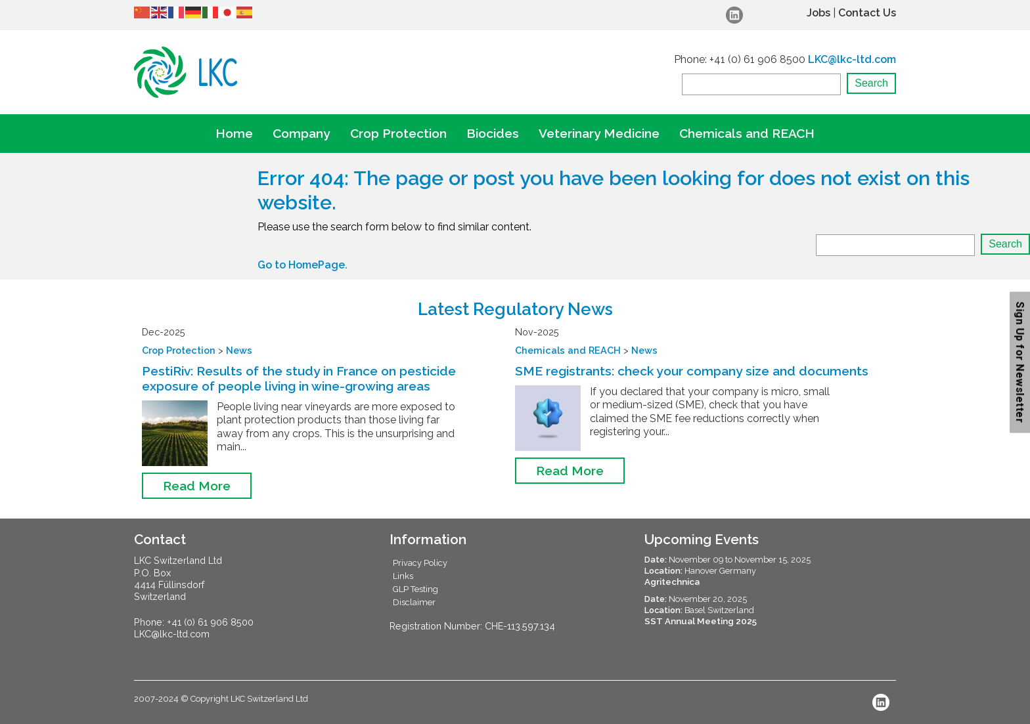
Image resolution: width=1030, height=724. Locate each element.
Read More (197, 486)
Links (403, 576)
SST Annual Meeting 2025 (700, 621)
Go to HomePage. (302, 265)
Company (301, 133)
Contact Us (867, 13)
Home (234, 133)
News (239, 350)
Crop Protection (398, 133)
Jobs (818, 13)
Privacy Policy (420, 563)
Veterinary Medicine (599, 133)
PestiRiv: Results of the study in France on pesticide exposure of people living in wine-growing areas (299, 378)
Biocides (492, 133)
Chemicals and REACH (747, 133)
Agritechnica (672, 581)
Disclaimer (414, 602)
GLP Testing (415, 589)
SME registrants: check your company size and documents (691, 371)
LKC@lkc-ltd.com (852, 59)
